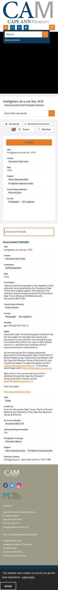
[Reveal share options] (12, 27)
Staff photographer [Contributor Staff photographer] (13, 268)
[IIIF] (13, 129)
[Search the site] (23, 34)
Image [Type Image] (8, 401)
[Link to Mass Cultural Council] (12, 495)
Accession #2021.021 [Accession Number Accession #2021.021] (14, 424)
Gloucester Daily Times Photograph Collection (24, 105)
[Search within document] (52, 113)
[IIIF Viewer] (26, 129)
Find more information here (17, 391)
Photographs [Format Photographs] (14, 202)
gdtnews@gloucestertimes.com (19, 365)
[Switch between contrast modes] (26, 27)
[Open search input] (5, 27)
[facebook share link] (5, 485)
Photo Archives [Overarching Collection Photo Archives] (15, 193)
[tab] (29, 142)
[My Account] (19, 27)
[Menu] (52, 27)
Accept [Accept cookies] (8, 586)
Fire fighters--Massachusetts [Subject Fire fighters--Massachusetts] (21, 184)
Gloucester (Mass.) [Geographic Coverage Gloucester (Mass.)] (13, 441)
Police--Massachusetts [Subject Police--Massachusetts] (18, 180)
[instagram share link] (18, 485)
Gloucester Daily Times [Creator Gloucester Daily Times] (18, 162)
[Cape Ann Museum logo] (28, 12)
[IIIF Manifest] (45, 129)
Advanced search (12, 40)
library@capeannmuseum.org (37, 368)
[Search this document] (26, 113)
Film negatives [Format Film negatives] (28, 202)
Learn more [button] (28, 577)
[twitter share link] (12, 485)
